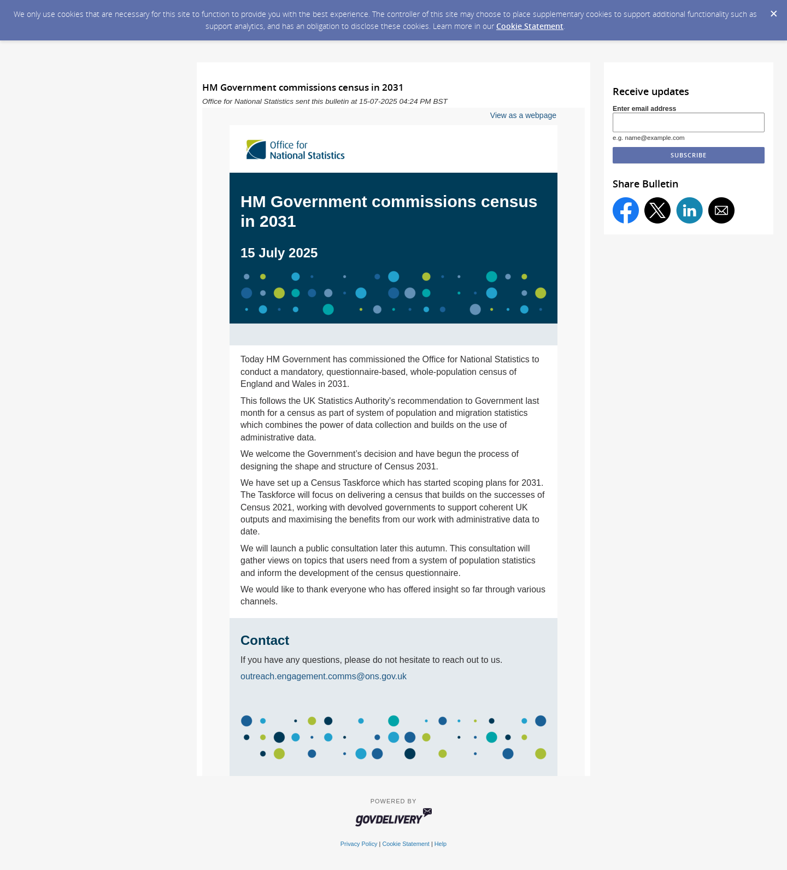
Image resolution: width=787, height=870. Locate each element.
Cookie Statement (529, 26)
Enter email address (644, 109)
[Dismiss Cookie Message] (773, 10)
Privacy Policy (359, 843)
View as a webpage (523, 115)
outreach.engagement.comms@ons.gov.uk (323, 676)
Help (440, 843)
